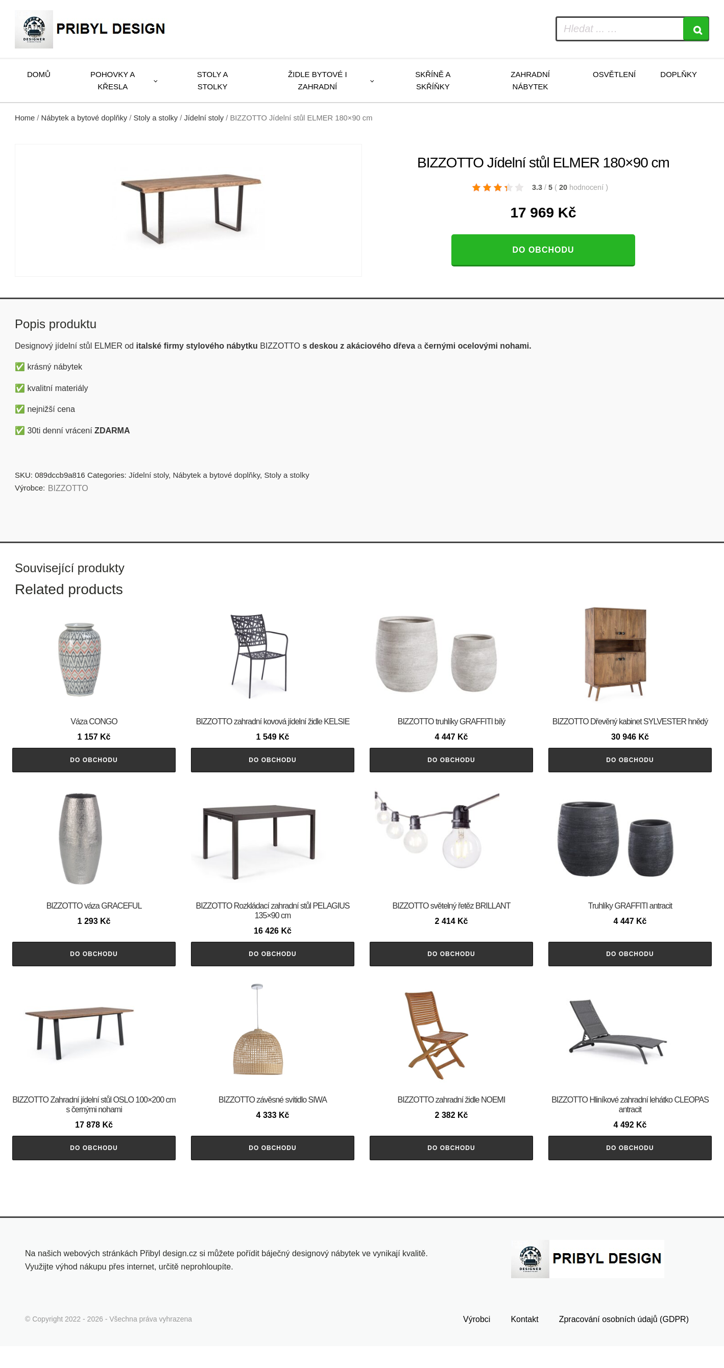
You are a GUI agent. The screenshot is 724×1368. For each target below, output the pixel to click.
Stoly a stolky (212, 80)
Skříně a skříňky (432, 80)
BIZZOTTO (68, 488)
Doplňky (678, 74)
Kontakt (524, 1340)
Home (25, 118)
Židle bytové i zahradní (317, 80)
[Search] (696, 29)
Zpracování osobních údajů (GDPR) (624, 1340)
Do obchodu (543, 250)
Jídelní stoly (204, 118)
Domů (39, 74)
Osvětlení (614, 74)
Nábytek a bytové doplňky (84, 118)
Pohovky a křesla (112, 80)
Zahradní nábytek (530, 80)
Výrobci (476, 1340)
